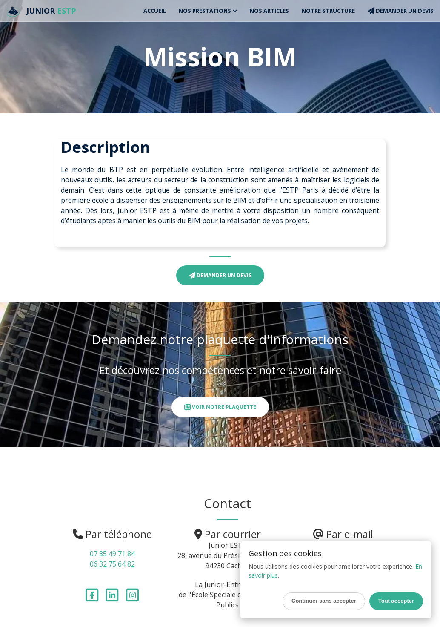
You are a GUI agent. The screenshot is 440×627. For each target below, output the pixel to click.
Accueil (154, 10)
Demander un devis (401, 10)
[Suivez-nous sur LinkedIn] (113, 594)
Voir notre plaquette (220, 407)
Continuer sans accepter (323, 601)
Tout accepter (396, 601)
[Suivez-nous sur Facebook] (93, 594)
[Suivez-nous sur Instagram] (132, 594)
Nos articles (269, 10)
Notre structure (328, 10)
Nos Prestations (208, 10)
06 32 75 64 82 (112, 564)
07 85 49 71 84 (112, 553)
